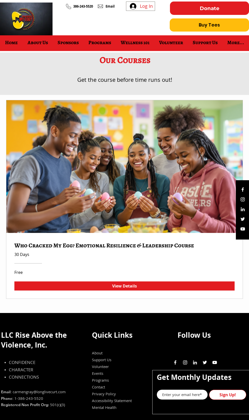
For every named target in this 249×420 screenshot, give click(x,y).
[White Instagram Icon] (242, 199)
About (97, 352)
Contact (98, 386)
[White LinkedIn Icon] (242, 209)
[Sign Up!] (227, 395)
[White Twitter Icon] (242, 219)
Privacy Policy (104, 393)
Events (97, 373)
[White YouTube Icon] (242, 229)
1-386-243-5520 (28, 398)
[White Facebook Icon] (242, 189)
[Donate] (209, 8)
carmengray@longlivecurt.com (39, 391)
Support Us (101, 359)
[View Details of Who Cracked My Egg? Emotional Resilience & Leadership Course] (124, 286)
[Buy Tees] (209, 25)
